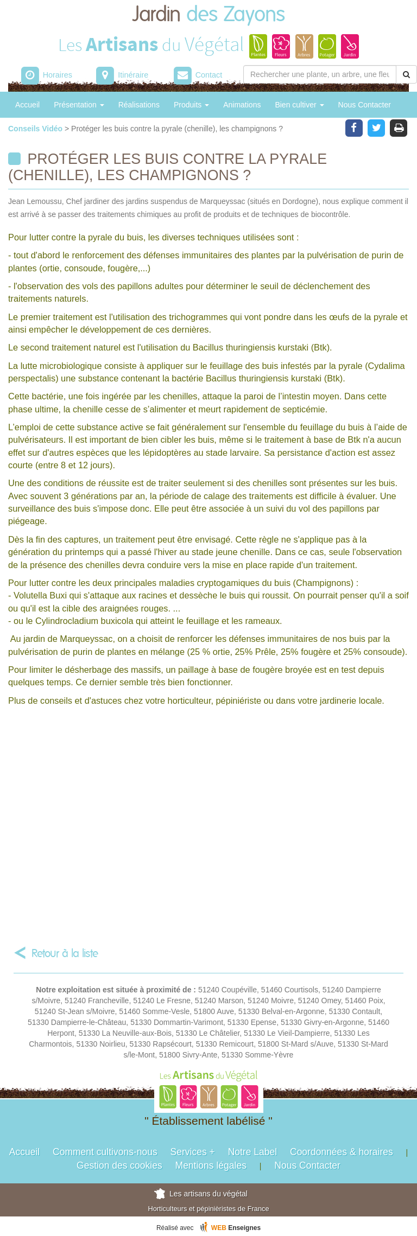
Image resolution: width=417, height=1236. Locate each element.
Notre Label (252, 1151)
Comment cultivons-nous (105, 1151)
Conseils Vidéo (36, 128)
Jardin (208, 15)
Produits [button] (191, 104)
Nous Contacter (364, 104)
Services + (192, 1151)
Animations (242, 104)
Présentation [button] (79, 104)
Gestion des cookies (119, 1165)
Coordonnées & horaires (341, 1151)
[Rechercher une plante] (319, 74)
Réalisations (139, 104)
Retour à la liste (64, 953)
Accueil (27, 104)
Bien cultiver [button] (299, 104)
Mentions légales (211, 1165)
